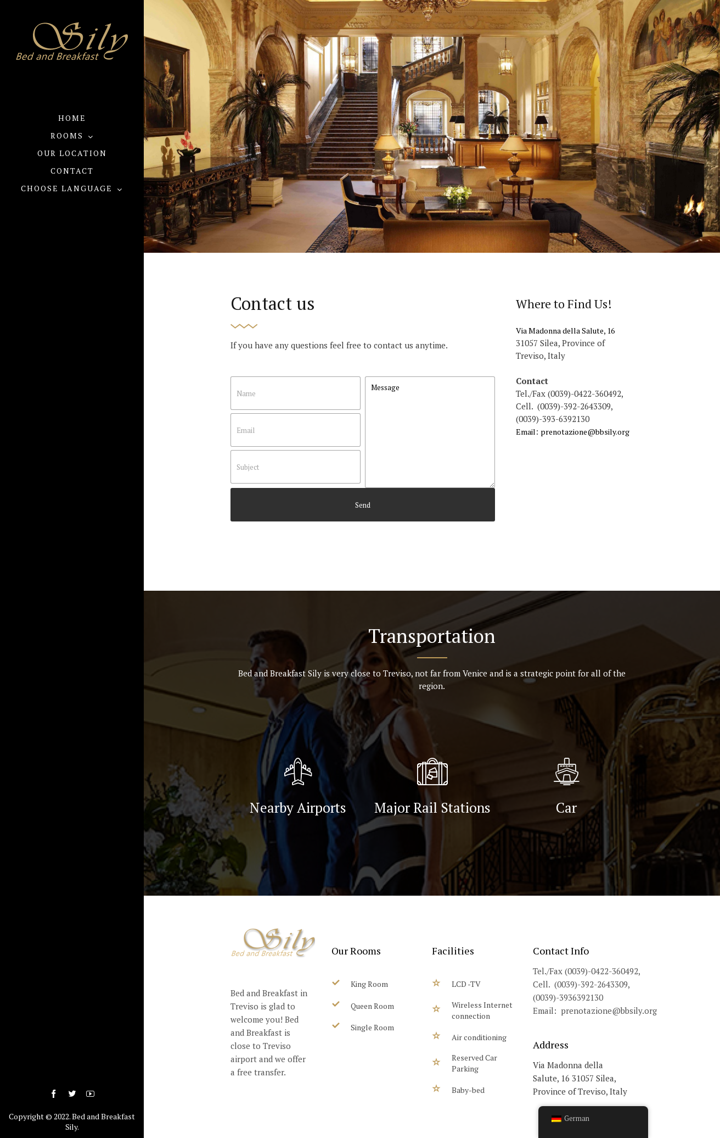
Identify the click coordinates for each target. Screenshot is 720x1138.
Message (430, 432)
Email (526, 431)
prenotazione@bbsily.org (585, 431)
